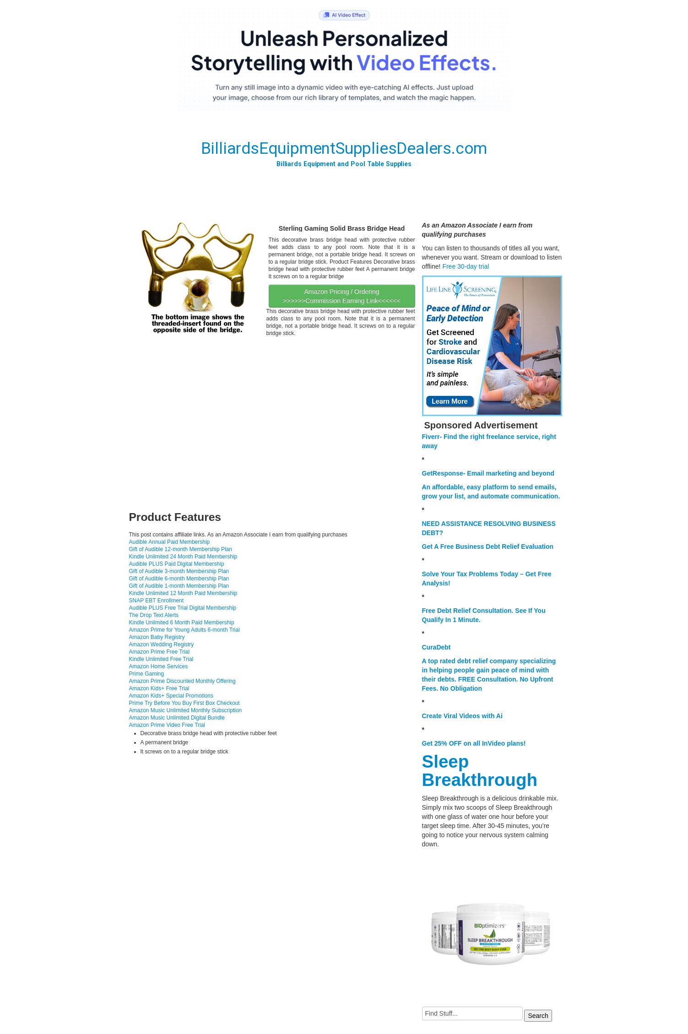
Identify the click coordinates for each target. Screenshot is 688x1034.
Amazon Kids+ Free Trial (159, 688)
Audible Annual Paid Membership (169, 542)
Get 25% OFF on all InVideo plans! (474, 743)
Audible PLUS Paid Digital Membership (176, 564)
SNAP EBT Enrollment (156, 600)
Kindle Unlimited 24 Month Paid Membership (183, 556)
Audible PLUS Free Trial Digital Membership (183, 608)
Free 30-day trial (465, 266)
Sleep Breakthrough (479, 771)
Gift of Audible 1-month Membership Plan (179, 586)
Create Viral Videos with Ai (462, 716)
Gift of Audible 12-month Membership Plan (180, 549)
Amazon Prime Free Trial (159, 652)
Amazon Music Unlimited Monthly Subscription (185, 710)
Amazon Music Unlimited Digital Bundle (177, 718)
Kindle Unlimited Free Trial (161, 659)
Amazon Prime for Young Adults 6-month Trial (184, 630)
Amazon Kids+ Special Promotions (171, 696)
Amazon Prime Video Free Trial (167, 725)
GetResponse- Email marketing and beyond (488, 473)
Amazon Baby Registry (157, 637)
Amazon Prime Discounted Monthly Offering (182, 681)
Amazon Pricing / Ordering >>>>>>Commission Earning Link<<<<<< (342, 296)
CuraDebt (436, 647)
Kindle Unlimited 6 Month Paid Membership (181, 622)
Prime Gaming (146, 674)
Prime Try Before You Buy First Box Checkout (184, 703)
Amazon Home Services (158, 666)
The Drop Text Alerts (154, 615)
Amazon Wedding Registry (161, 644)
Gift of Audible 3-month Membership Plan (179, 571)
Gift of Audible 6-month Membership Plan (179, 578)
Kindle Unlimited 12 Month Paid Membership (183, 593)
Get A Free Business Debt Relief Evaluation (488, 546)
